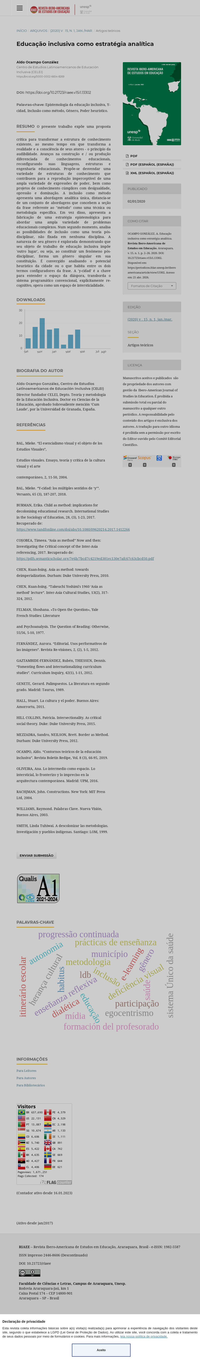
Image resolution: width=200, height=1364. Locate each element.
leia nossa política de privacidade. (144, 1336)
